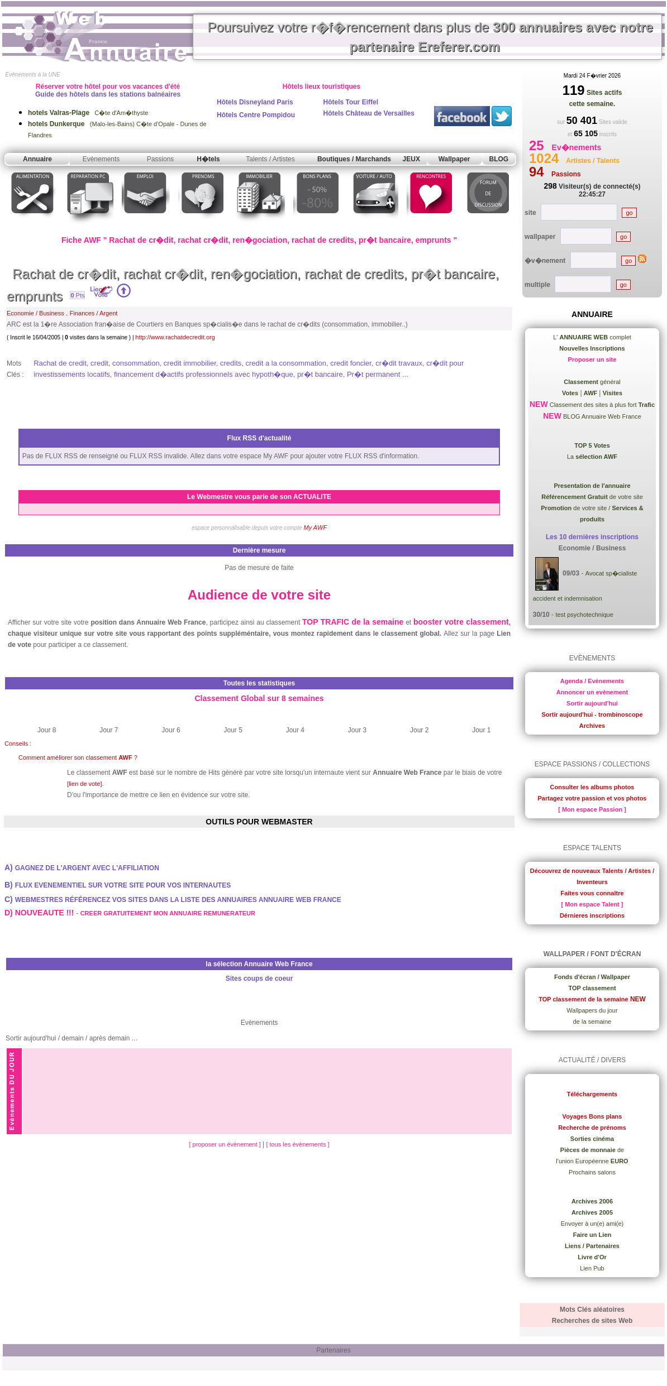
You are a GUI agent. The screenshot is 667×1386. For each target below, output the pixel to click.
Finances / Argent (94, 313)
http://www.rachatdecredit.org (175, 337)
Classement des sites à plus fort (601, 404)
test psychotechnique (584, 614)
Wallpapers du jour (591, 1010)
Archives (592, 725)
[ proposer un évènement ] (225, 1144)
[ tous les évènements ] (297, 1144)
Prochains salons (592, 1172)
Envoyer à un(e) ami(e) (592, 1223)
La (592, 456)
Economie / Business (35, 313)
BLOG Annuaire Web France (601, 416)
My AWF (315, 527)
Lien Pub (592, 1268)
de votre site (592, 496)
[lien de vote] (84, 783)
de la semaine (592, 1021)
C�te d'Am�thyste (88, 112)
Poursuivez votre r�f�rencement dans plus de (430, 37)
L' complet (592, 337)
